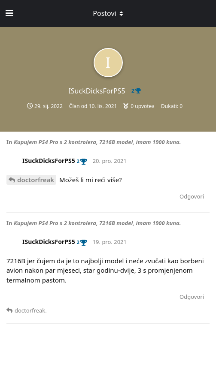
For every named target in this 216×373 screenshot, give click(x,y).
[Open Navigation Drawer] (8, 13)
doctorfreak (35, 179)
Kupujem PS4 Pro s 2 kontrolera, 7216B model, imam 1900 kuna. (97, 142)
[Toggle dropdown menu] (108, 13)
